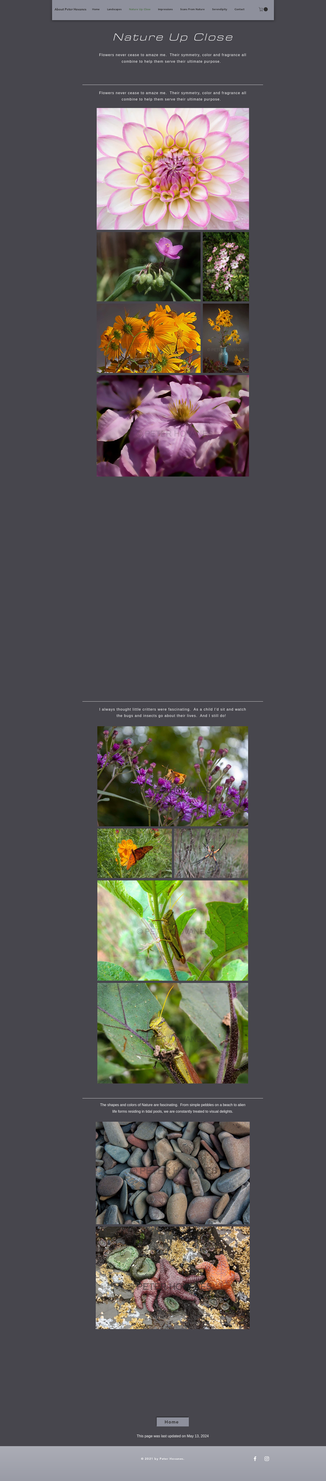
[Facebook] (255, 1459)
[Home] (173, 1421)
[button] (264, 9)
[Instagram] (267, 1459)
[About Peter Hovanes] (70, 9)
